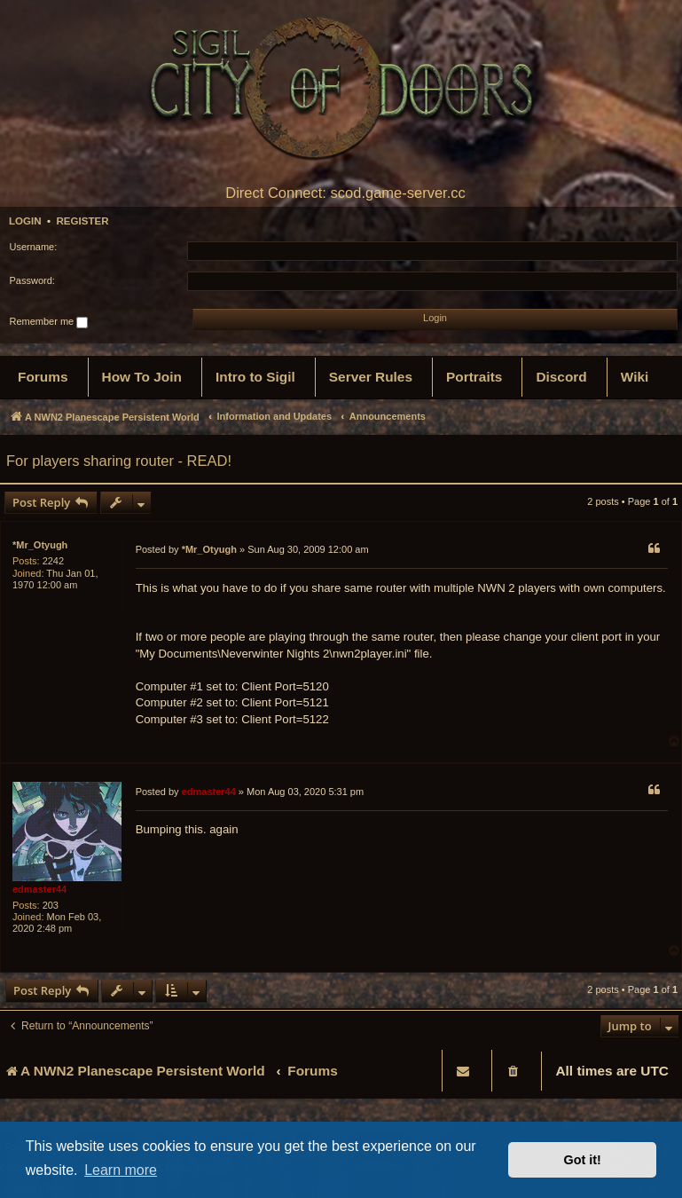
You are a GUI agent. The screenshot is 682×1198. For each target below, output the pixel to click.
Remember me (49, 322)
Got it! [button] (582, 1160)
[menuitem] (43, 377)
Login (25, 221)
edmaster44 (39, 889)
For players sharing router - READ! (118, 461)
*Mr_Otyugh (39, 545)
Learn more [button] (120, 1170)
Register (82, 221)
